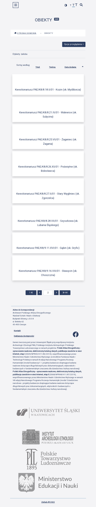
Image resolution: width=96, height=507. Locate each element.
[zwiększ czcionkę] (76, 5)
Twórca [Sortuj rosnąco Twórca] (54, 66)
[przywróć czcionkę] (73, 5)
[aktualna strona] (48, 292)
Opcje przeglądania (73, 44)
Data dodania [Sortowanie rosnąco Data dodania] (73, 66)
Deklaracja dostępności (24, 336)
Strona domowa (25, 33)
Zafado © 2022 (48, 502)
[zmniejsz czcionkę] (70, 5)
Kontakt (17, 330)
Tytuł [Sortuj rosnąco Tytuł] (40, 66)
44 (66, 292)
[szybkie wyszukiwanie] (81, 5)
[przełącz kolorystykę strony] (65, 5)
